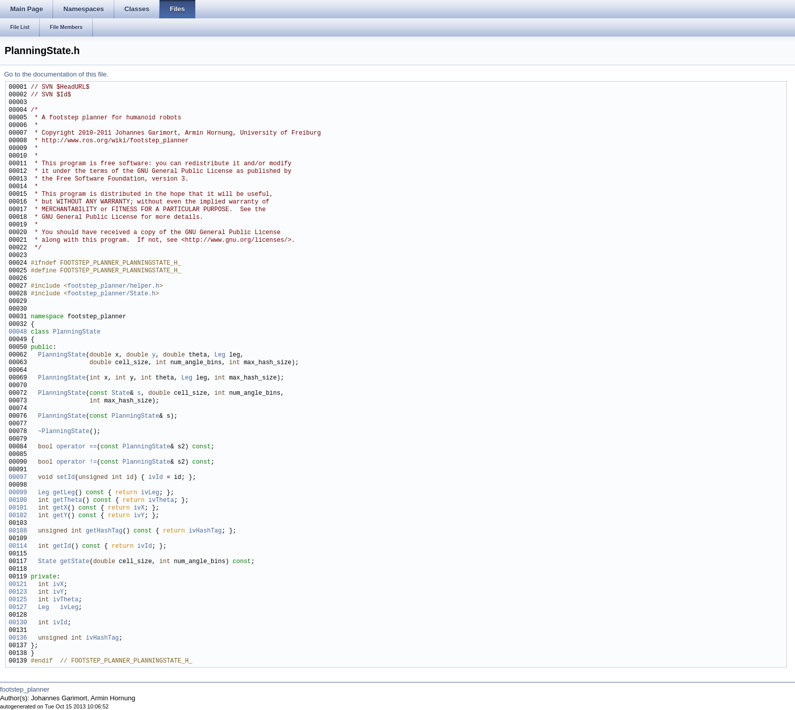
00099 (18, 493)
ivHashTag (205, 531)
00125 (18, 600)
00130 (18, 623)
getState (75, 561)
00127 (18, 607)
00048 (18, 332)
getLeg (63, 493)
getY (60, 516)
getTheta (67, 500)
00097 (18, 477)
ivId (155, 477)
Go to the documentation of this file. (56, 74)
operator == (77, 447)
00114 (18, 546)
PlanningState (76, 332)
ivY (139, 516)
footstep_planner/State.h (111, 294)
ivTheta (161, 500)
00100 (18, 500)
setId (66, 477)
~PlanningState (64, 431)
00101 (18, 508)
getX (60, 508)
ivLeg (150, 493)
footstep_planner (24, 689)
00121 (18, 584)
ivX (139, 508)
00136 (18, 638)
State (121, 393)
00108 (18, 531)
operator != (77, 462)
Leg (219, 355)
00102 (18, 516)
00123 (18, 592)
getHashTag (104, 531)
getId (62, 546)
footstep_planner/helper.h (113, 286)
